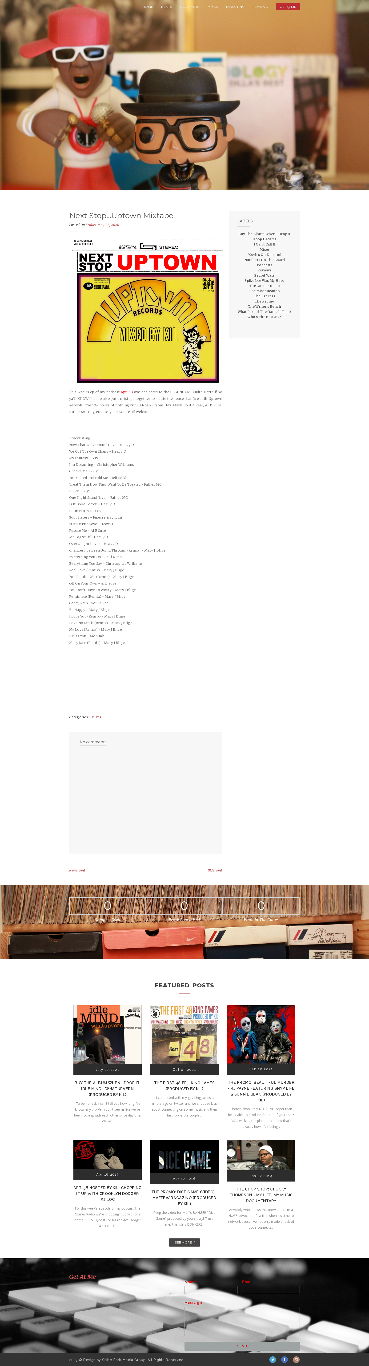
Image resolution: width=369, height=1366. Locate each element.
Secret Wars (264, 275)
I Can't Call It (264, 244)
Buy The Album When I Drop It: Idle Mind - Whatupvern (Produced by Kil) (107, 1089)
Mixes (213, 6)
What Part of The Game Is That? (265, 312)
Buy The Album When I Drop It (264, 234)
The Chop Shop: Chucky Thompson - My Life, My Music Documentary (261, 1195)
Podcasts (190, 6)
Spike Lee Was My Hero (264, 280)
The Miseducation (264, 291)
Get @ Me (288, 6)
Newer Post (77, 870)
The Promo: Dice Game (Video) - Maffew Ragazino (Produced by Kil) (184, 1198)
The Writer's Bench (264, 306)
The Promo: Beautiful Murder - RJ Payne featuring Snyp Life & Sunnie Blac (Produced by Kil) (261, 1091)
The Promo (264, 301)
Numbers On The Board (264, 260)
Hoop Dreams (264, 239)
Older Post (215, 870)
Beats (166, 6)
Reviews (260, 6)
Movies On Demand (264, 255)
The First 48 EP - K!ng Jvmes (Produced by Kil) (184, 1086)
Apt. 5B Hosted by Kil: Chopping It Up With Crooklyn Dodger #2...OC (107, 1194)
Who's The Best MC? (264, 317)
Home (148, 6)
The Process (264, 296)
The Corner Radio (264, 286)
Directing (235, 6)
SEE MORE (183, 1242)
